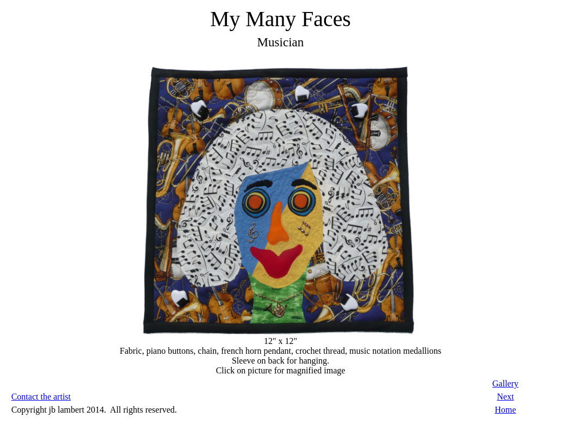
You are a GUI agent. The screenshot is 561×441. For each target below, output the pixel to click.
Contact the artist (41, 396)
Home (505, 409)
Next (505, 396)
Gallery (505, 383)
